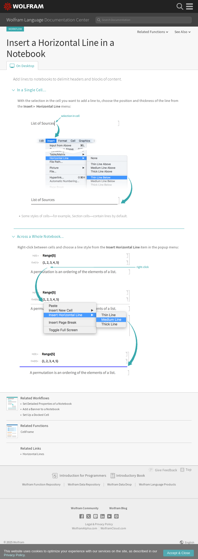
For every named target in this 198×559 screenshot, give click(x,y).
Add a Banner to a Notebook (41, 409)
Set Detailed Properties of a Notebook (47, 404)
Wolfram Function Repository (41, 484)
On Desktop (25, 65)
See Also (181, 31)
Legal (88, 524)
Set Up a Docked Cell (36, 415)
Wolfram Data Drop (119, 484)
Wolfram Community (84, 508)
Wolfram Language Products (157, 484)
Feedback (166, 470)
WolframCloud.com (113, 528)
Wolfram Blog (118, 508)
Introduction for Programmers (83, 475)
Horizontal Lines (33, 454)
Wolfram (18, 542)
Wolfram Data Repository (84, 484)
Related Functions (151, 31)
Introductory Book (130, 475)
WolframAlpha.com (84, 528)
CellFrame (27, 432)
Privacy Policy (104, 524)
